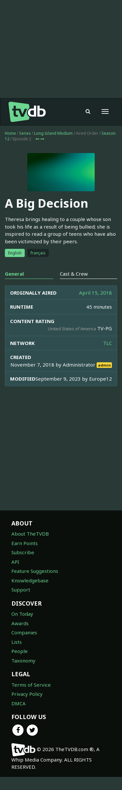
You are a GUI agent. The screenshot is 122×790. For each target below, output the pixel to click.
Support (20, 589)
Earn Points (24, 543)
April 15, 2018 (95, 292)
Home (10, 133)
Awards (20, 623)
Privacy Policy (27, 694)
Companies (24, 632)
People (19, 651)
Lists (16, 642)
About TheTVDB (30, 533)
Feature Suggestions (34, 571)
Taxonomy (23, 660)
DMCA (18, 703)
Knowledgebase (29, 580)
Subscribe (22, 552)
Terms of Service (31, 684)
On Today (22, 613)
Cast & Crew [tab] (74, 273)
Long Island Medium (53, 133)
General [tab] (14, 273)
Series (25, 133)
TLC (107, 343)
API (15, 561)
